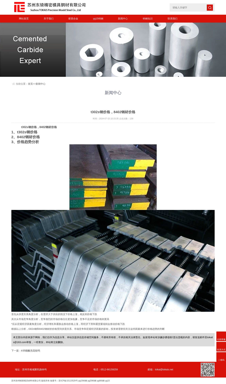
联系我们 (172, 18)
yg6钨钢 (101, 380)
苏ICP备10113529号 (68, 380)
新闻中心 (123, 18)
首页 (30, 83)
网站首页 (24, 18)
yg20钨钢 (92, 380)
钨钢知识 (148, 18)
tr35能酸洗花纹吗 (30, 350)
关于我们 (48, 18)
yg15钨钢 (98, 18)
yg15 (107, 380)
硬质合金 (73, 18)
